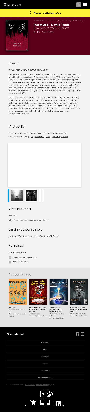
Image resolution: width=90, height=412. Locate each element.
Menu (85, 4)
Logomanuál (45, 370)
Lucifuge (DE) (15, 236)
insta (47, 133)
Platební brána (42, 385)
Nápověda (45, 356)
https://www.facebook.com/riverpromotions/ (28, 220)
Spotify (63, 133)
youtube (55, 133)
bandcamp (38, 133)
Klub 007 (39, 31)
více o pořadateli (20, 261)
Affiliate (45, 363)
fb (31, 133)
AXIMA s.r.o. (30, 385)
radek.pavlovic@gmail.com (25, 257)
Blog (45, 349)
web (26, 133)
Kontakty (45, 342)
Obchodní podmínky (45, 377)
